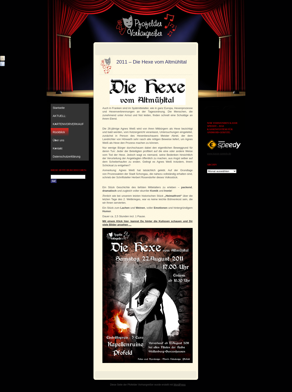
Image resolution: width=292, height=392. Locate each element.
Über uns (58, 141)
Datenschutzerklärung (66, 156)
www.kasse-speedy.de (219, 153)
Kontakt (57, 148)
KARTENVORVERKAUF (68, 124)
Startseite (59, 107)
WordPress (180, 384)
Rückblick (59, 133)
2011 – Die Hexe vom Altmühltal (151, 62)
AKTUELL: (59, 117)
